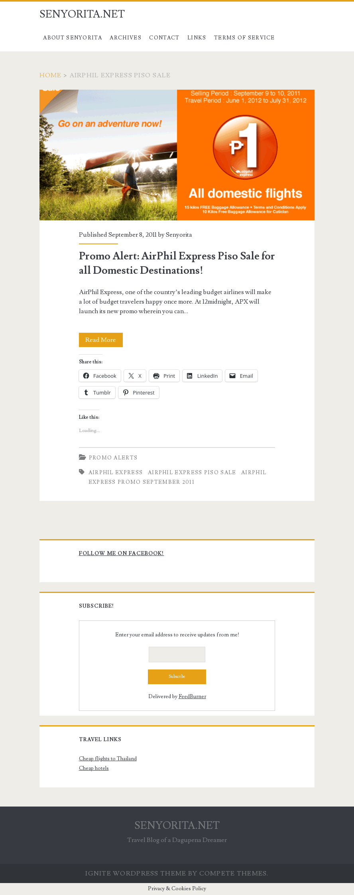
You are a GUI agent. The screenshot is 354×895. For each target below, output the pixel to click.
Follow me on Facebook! (121, 553)
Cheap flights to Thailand (108, 759)
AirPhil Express (115, 472)
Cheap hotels (94, 768)
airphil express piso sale (192, 472)
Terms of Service (244, 38)
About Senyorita (72, 38)
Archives (125, 38)
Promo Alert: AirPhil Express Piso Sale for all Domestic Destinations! (177, 155)
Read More (104, 340)
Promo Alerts (113, 458)
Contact (164, 38)
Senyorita (179, 235)
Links (196, 38)
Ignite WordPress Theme (135, 873)
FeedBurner (192, 696)
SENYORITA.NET (82, 14)
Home (50, 75)
